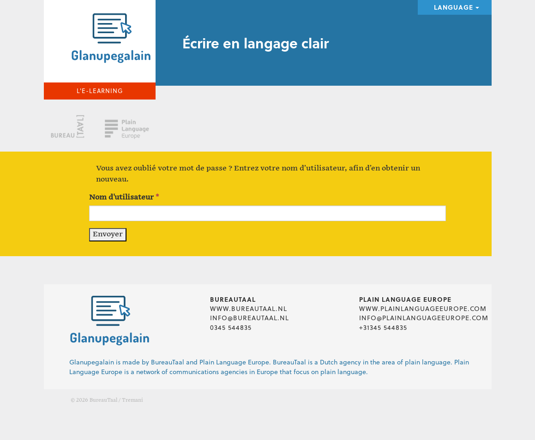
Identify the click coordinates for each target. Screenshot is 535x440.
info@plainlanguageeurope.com (423, 318)
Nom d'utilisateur (124, 197)
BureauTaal (103, 400)
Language (456, 7)
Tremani (132, 400)
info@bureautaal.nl (249, 318)
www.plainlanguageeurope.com (423, 308)
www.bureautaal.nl (248, 308)
